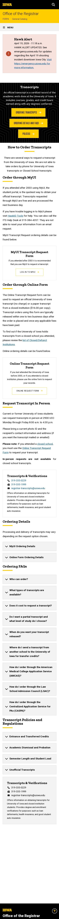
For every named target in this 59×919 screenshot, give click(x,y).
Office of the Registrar (21, 14)
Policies (28, 133)
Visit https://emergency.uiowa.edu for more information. (33, 63)
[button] (53, 4)
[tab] (29, 546)
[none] (29, 546)
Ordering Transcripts (28, 112)
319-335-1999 (18, 484)
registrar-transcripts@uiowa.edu (28, 488)
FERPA (6, 19)
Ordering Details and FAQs (28, 123)
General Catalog (19, 19)
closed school (45, 443)
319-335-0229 (18, 480)
